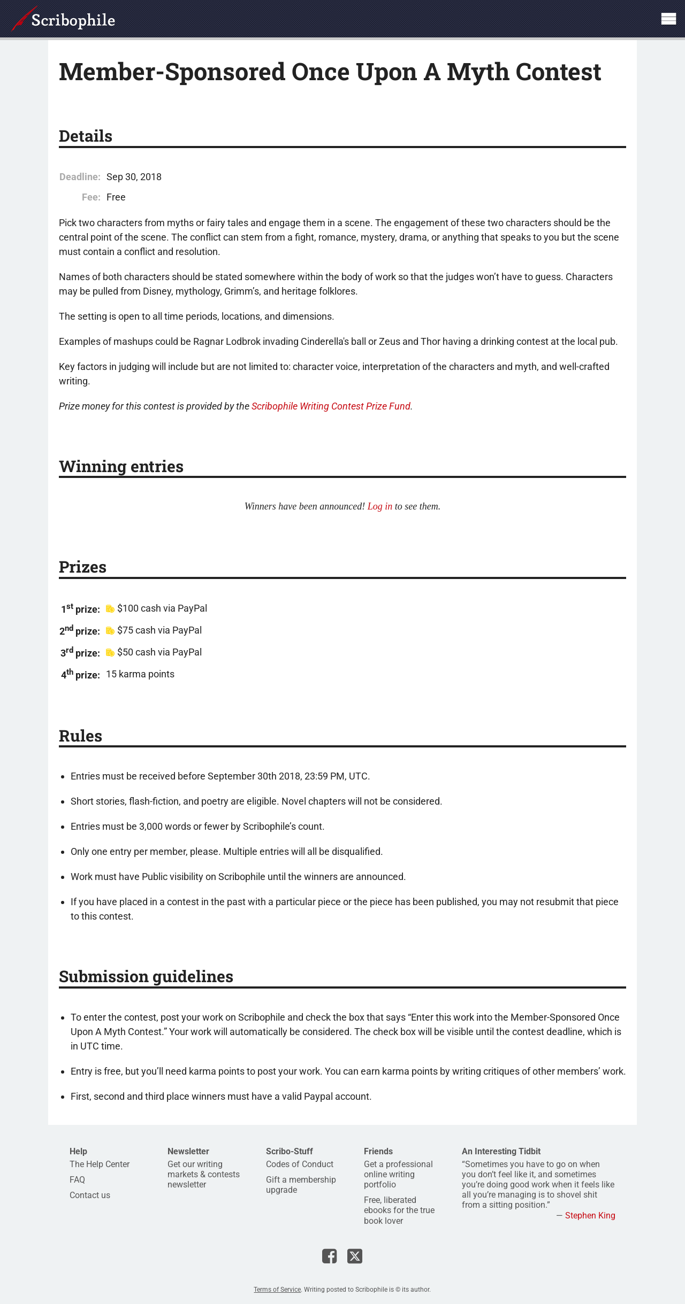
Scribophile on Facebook (329, 1255)
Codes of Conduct (299, 1164)
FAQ (77, 1180)
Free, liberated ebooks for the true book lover (399, 1210)
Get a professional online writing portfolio (398, 1174)
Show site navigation (668, 18)
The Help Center (100, 1164)
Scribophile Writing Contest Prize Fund (331, 406)
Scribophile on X (354, 1255)
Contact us (90, 1195)
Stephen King (590, 1215)
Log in (380, 506)
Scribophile (63, 18)
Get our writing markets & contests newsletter (204, 1174)
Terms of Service (277, 1289)
